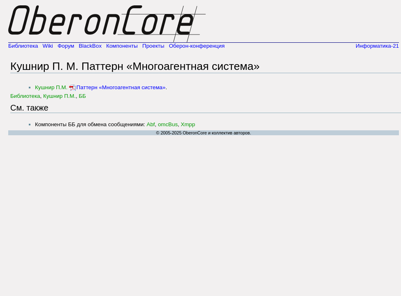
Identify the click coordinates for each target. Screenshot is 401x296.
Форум (66, 46)
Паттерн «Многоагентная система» (121, 87)
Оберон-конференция (197, 46)
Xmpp (188, 124)
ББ (82, 96)
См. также (29, 107)
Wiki (48, 46)
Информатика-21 (377, 46)
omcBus (168, 124)
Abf (151, 124)
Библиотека (23, 46)
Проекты (153, 46)
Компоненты (122, 46)
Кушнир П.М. (51, 87)
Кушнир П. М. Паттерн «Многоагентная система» (135, 66)
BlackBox (90, 46)
